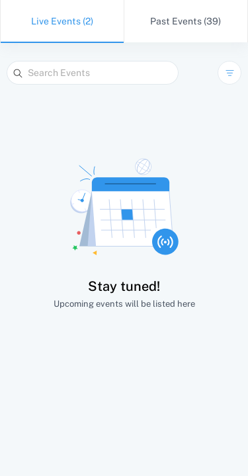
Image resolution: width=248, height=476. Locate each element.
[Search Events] (93, 73)
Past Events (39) (185, 21)
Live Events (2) (62, 21)
